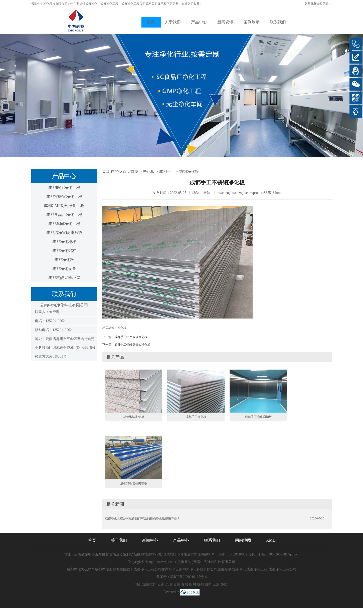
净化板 (149, 171)
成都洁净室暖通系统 (64, 232)
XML (270, 540)
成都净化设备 (64, 268)
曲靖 (208, 584)
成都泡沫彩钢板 (133, 417)
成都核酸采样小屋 (64, 277)
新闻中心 (150, 540)
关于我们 (173, 22)
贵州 (176, 584)
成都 (200, 584)
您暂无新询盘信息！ (318, 4)
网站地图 (243, 540)
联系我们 (278, 22)
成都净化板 (64, 259)
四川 (192, 584)
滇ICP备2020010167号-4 (188, 577)
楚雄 (224, 584)
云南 (160, 584)
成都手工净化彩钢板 (258, 417)
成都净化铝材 (64, 250)
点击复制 (184, 562)
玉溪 (216, 584)
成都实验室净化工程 (64, 196)
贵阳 (184, 584)
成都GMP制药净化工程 (64, 205)
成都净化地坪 (64, 241)
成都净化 (91, 4)
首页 (150, 22)
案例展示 (252, 22)
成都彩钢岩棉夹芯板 (133, 483)
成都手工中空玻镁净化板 (130, 337)
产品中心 (199, 22)
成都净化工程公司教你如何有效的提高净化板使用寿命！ (142, 518)
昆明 (168, 584)
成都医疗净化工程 (64, 187)
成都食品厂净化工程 (64, 214)
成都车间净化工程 (64, 223)
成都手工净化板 (196, 417)
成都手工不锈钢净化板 (179, 171)
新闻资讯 (225, 22)
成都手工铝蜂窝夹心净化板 (132, 344)
